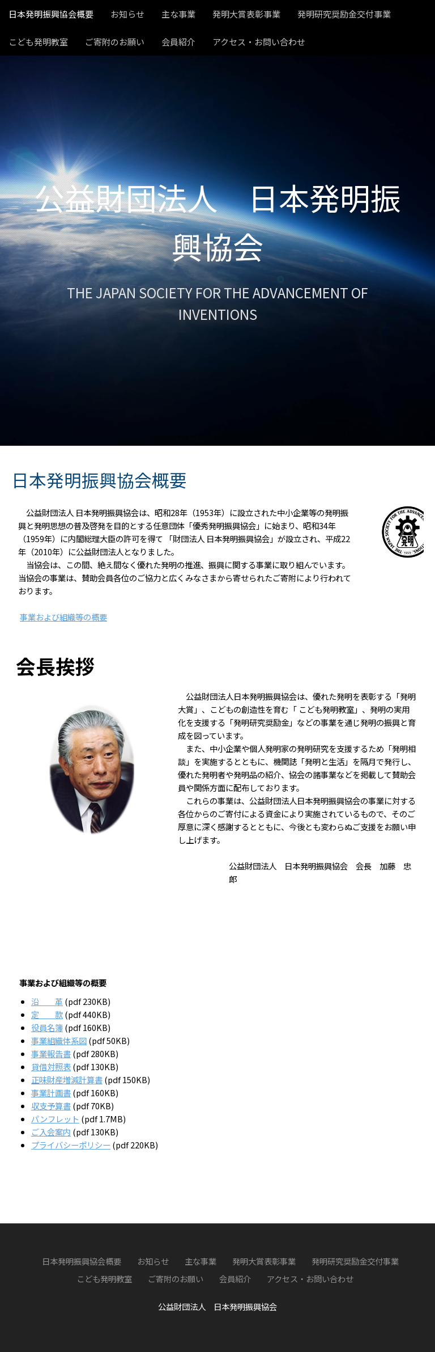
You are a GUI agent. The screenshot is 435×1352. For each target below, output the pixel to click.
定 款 (47, 1014)
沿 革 (47, 1001)
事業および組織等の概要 (63, 617)
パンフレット (55, 1119)
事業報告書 (51, 1053)
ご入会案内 (51, 1132)
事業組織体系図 (59, 1040)
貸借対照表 (51, 1066)
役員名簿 (47, 1027)
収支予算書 (51, 1106)
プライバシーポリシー (70, 1145)
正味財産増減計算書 (67, 1079)
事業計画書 (51, 1092)
